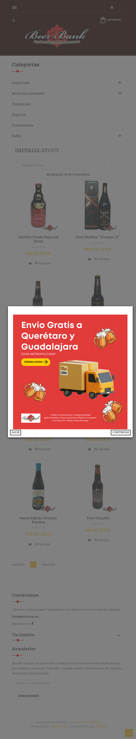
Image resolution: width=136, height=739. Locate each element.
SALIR (23, 435)
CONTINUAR (124, 435)
